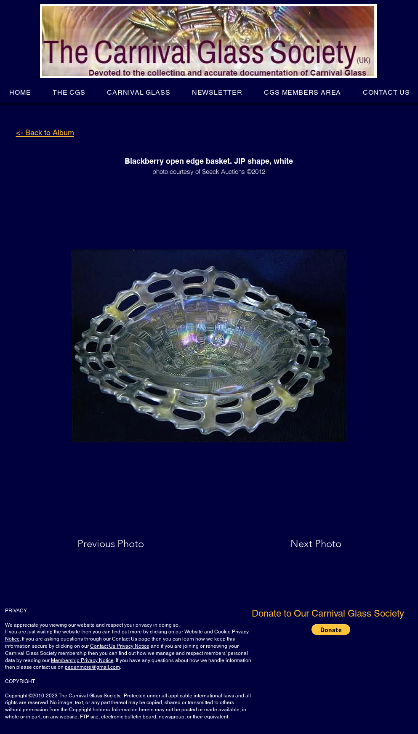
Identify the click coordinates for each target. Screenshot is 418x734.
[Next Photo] (299, 543)
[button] (68, 92)
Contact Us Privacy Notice (119, 646)
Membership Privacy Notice (82, 660)
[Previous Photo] (122, 543)
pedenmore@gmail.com (92, 667)
